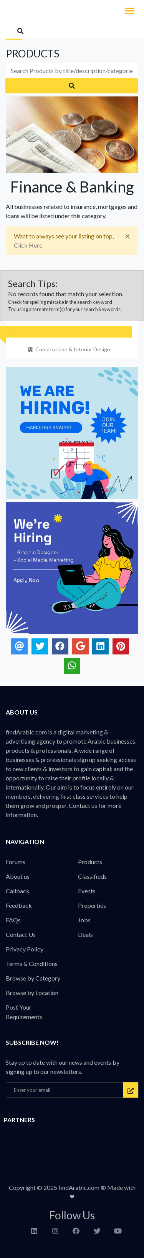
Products (90, 861)
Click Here (28, 245)
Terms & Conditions (32, 963)
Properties (92, 905)
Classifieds (92, 876)
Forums (15, 861)
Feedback (19, 905)
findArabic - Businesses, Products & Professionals (58, 11)
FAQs (13, 920)
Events (87, 890)
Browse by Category (33, 978)
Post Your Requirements (24, 1011)
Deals (85, 934)
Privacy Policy (24, 949)
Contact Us (21, 934)
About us (18, 876)
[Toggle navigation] (129, 12)
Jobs (84, 920)
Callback (18, 890)
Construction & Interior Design (68, 349)
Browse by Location (32, 992)
